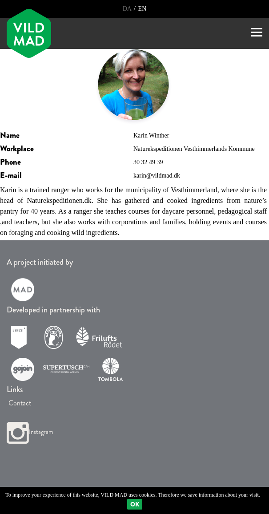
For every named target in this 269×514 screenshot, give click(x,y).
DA (128, 8)
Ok (134, 504)
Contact (19, 403)
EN (142, 8)
